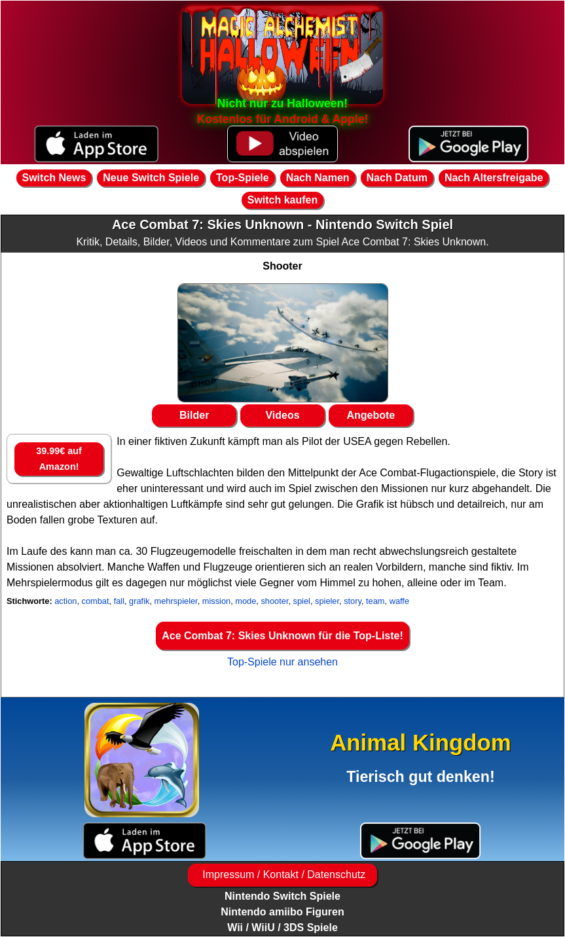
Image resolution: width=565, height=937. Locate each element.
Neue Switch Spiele (151, 177)
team (375, 601)
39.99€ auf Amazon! (59, 459)
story (352, 601)
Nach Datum (397, 177)
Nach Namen (318, 177)
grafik (139, 601)
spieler (327, 601)
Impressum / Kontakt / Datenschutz (282, 874)
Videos (282, 415)
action (65, 601)
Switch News (54, 177)
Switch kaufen (282, 199)
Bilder (194, 415)
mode (245, 601)
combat (95, 601)
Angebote (370, 415)
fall (119, 601)
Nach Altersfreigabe (494, 177)
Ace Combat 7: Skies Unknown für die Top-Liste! (282, 635)
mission (216, 601)
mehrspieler (176, 601)
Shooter (282, 266)
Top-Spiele (242, 177)
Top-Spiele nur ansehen (282, 661)
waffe (399, 601)
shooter (274, 601)
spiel (301, 601)
